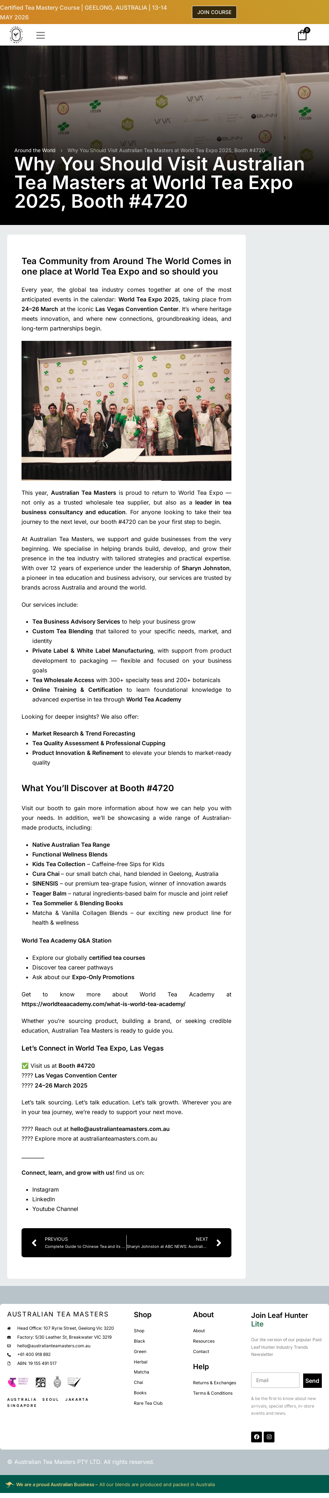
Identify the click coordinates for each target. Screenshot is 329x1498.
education (112, 512)
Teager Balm (49, 893)
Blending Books (101, 903)
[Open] (40, 35)
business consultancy (52, 512)
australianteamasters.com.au (118, 1138)
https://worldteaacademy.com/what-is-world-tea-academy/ (103, 1004)
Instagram (45, 1189)
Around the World (35, 150)
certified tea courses (117, 957)
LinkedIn (43, 1199)
